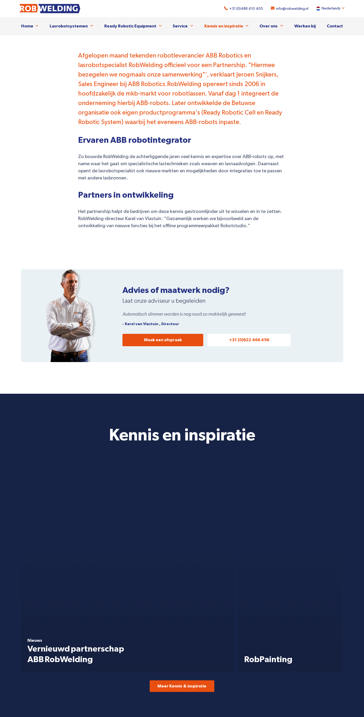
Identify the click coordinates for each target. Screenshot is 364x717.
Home (27, 26)
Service (180, 26)
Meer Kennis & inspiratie (182, 473)
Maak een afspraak (163, 340)
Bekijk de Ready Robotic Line (282, 560)
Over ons (268, 26)
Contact (335, 26)
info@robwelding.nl (291, 9)
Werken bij (305, 26)
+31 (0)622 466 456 (249, 340)
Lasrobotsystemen (69, 26)
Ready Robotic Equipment (130, 26)
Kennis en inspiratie (223, 26)
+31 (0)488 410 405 (245, 9)
